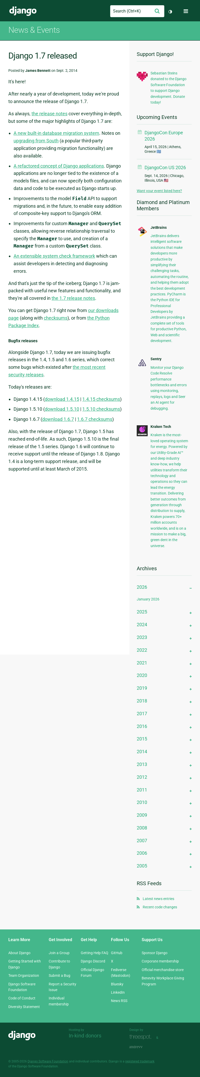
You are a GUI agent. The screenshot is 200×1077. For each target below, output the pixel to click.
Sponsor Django (154, 953)
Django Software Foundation (48, 1061)
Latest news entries (158, 899)
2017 (142, 713)
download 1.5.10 (62, 409)
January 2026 (148, 599)
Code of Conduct (21, 998)
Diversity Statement (24, 1007)
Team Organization (23, 975)
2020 (142, 675)
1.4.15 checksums (101, 399)
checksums (55, 318)
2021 (142, 663)
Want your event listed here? (159, 191)
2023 (142, 637)
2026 (142, 587)
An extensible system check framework (54, 256)
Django (22, 11)
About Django (19, 953)
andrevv (141, 1047)
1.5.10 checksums (101, 409)
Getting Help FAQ (94, 953)
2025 (142, 611)
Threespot (141, 1037)
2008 (142, 828)
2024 (142, 624)
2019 (142, 688)
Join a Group (59, 953)
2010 (142, 802)
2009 (142, 815)
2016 (142, 726)
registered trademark (139, 1061)
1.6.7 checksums (94, 419)
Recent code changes (160, 907)
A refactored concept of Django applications (59, 166)
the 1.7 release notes (73, 298)
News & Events (34, 30)
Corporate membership (160, 961)
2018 (142, 701)
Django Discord (93, 961)
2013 (142, 764)
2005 (142, 866)
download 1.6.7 (58, 419)
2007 (142, 840)
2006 (142, 853)
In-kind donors (85, 1035)
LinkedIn (118, 992)
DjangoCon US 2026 (165, 167)
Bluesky (117, 984)
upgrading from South (36, 140)
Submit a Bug (59, 975)
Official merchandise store (163, 970)
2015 (142, 739)
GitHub (116, 953)
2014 (142, 751)
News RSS (119, 1001)
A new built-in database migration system (56, 133)
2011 (142, 790)
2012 (142, 777)
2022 (142, 650)
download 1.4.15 (62, 399)
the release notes (49, 113)
